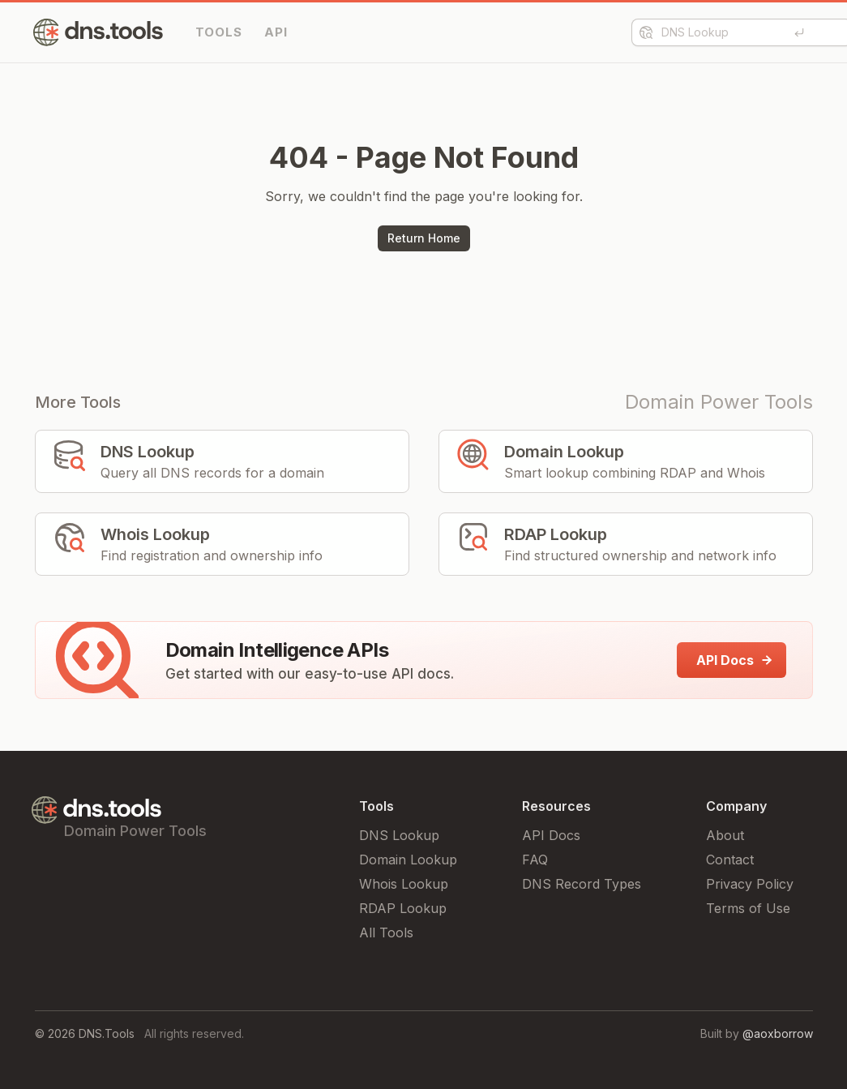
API (275, 32)
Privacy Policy (750, 884)
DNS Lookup (399, 835)
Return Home (423, 238)
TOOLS (218, 32)
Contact (730, 859)
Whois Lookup (403, 884)
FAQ (535, 859)
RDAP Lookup (403, 908)
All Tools (386, 932)
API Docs (551, 835)
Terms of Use (748, 908)
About (725, 835)
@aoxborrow (777, 1033)
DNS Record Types (581, 884)
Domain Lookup (408, 859)
